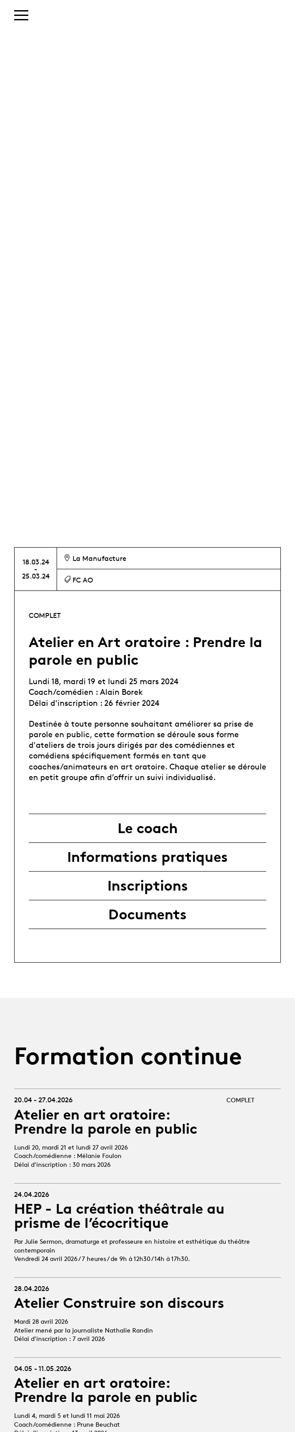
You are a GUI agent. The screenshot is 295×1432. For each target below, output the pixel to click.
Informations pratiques (147, 857)
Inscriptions (147, 885)
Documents (147, 914)
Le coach (148, 828)
